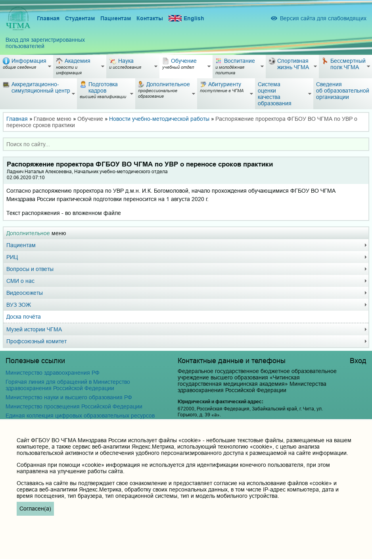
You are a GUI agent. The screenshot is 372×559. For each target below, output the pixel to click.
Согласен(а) (35, 508)
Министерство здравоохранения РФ (53, 372)
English (186, 18)
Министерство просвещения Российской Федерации (74, 406)
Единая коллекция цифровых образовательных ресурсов (80, 415)
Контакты (149, 18)
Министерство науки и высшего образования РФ (69, 397)
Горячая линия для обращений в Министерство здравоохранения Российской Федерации (68, 385)
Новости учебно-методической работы (159, 119)
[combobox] (186, 144)
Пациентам (115, 18)
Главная (48, 18)
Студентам (80, 18)
